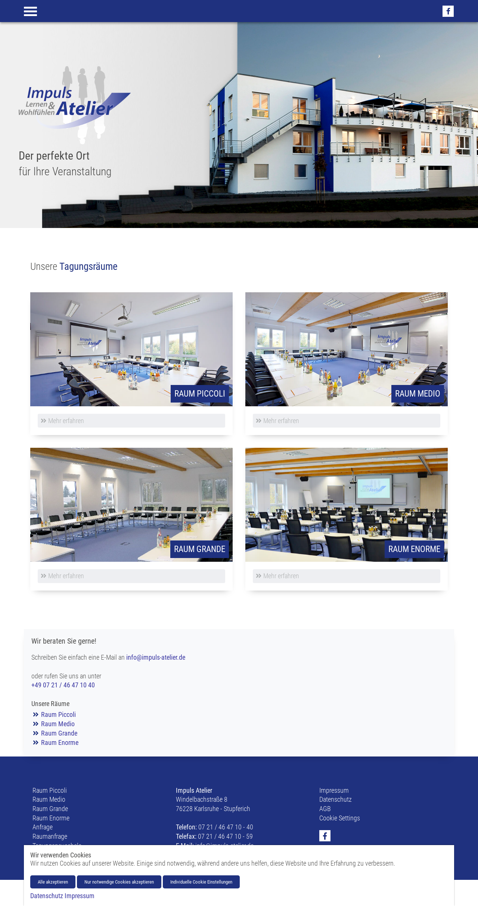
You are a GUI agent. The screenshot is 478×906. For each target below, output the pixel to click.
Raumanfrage (49, 836)
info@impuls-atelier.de (155, 657)
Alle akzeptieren (53, 882)
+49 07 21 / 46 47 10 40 (63, 685)
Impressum (334, 790)
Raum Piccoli (58, 714)
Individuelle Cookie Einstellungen (201, 882)
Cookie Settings (339, 818)
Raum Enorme (59, 742)
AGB (325, 809)
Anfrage (42, 827)
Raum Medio (58, 724)
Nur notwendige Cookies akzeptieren (119, 882)
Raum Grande (59, 733)
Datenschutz (335, 799)
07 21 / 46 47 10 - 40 (225, 827)
